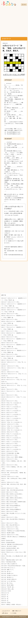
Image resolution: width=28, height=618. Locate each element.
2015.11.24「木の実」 (6, 591)
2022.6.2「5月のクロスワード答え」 (9, 336)
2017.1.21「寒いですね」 (7, 583)
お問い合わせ (5, 613)
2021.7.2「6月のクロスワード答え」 (9, 395)
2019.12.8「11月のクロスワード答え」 (10, 476)
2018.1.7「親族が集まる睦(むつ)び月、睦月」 (12, 559)
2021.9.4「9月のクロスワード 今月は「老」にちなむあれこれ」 (13, 380)
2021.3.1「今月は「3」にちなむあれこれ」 (11, 410)
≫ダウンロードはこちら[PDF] (14, 74)
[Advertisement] (14, 22)
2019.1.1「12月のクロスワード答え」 (10, 527)
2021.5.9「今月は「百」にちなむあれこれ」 (11, 402)
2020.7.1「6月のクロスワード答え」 (9, 443)
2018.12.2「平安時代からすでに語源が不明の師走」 (13, 530)
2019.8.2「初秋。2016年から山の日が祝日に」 (12, 494)
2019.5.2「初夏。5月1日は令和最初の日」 (11, 505)
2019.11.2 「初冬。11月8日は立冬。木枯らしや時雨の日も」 (13, 479)
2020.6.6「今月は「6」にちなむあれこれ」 (11, 445)
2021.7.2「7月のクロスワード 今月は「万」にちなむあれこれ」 (13, 392)
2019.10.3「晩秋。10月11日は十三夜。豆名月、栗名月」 (13, 485)
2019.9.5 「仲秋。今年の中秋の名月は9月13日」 (12, 490)
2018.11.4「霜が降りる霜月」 (8, 532)
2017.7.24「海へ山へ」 (6, 571)
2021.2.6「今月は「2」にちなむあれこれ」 (11, 414)
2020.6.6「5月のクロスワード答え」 (9, 447)
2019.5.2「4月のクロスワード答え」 (9, 507)
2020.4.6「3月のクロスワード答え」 (9, 455)
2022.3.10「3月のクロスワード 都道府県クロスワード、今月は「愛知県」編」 (13, 351)
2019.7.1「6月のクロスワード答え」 (9, 499)
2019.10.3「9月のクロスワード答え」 (10, 488)
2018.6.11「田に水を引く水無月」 (9, 546)
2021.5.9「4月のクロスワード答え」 (9, 404)
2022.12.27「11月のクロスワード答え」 (10, 302)
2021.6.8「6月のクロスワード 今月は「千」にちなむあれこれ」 (13, 398)
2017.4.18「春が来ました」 (7, 577)
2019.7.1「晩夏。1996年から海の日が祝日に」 (12, 497)
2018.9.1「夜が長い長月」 (7, 540)
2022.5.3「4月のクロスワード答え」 (9, 342)
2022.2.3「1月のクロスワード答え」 (9, 360)
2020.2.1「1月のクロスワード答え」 (9, 464)
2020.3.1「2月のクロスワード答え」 (9, 459)
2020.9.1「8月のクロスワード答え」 (9, 435)
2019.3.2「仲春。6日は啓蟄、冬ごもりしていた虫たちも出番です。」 (13, 514)
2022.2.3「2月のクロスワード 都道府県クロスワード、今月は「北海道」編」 (13, 357)
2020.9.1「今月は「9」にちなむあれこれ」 (11, 433)
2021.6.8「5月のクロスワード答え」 (9, 400)
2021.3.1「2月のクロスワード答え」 (9, 412)
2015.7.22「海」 (5, 598)
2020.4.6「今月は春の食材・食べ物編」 (10, 453)
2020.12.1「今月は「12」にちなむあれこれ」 (12, 422)
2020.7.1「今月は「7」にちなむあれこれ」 (11, 441)
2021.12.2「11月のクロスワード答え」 (10, 366)
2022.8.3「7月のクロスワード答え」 (9, 325)
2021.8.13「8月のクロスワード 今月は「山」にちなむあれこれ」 (13, 386)
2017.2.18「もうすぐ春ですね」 (8, 581)
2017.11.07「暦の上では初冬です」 (9, 563)
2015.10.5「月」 (5, 594)
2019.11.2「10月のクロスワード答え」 (10, 482)
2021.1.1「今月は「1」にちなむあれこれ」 (11, 418)
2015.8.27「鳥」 (5, 596)
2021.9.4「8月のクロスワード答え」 (9, 383)
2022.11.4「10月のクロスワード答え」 (10, 307)
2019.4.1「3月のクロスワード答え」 (9, 511)
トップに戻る (13, 613)
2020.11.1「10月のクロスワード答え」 (10, 428)
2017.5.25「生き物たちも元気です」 (9, 575)
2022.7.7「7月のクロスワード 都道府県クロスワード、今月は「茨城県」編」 (13, 328)
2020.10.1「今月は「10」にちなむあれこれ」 (12, 430)
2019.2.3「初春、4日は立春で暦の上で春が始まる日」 (13, 520)
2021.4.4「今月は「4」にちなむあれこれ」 (11, 406)
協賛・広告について (16, 610)
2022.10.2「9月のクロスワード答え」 (10, 313)
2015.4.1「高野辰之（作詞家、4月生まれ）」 (12, 604)
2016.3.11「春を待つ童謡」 (7, 585)
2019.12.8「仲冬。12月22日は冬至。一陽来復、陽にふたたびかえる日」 (13, 473)
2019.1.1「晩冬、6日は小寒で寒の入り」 (11, 525)
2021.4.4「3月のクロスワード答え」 (9, 408)
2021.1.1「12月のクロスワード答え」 (10, 420)
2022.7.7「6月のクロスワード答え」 (9, 331)
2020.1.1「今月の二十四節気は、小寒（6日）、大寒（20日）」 (13, 467)
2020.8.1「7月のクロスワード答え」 (9, 439)
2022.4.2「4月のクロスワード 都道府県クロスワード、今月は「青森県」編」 (13, 345)
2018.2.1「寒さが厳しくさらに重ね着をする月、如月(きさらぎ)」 (13, 557)
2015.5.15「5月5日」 (6, 602)
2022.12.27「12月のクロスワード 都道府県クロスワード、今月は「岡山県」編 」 (14, 299)
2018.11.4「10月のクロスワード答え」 (10, 534)
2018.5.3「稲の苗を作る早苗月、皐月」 (10, 548)
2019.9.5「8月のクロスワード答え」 (9, 492)
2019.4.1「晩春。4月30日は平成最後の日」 (11, 509)
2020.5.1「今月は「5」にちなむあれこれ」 (11, 449)
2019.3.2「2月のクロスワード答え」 (9, 517)
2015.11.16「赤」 (5, 592)
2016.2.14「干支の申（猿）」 (8, 587)
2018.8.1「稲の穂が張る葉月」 (8, 542)
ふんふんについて (6, 610)
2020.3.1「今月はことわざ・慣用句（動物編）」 (12, 457)
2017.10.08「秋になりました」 (8, 567)
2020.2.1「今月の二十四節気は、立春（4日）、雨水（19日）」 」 (13, 462)
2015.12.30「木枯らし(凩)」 (7, 589)
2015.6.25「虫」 (5, 600)
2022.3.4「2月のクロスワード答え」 (9, 354)
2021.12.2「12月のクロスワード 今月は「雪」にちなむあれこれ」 (13, 363)
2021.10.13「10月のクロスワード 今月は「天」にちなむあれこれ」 (14, 374)
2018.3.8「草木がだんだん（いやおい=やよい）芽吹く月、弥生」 (13, 553)
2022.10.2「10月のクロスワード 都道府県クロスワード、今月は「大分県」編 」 (13, 310)
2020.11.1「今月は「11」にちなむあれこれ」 (12, 426)
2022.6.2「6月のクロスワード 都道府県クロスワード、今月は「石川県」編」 (13, 334)
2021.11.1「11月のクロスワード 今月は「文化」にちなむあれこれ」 (13, 368)
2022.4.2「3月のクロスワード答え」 (9, 348)
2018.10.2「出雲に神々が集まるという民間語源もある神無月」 (13, 537)
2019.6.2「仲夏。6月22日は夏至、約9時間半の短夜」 (14, 501)
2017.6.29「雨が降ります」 (7, 573)
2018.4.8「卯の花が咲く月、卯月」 (9, 550)
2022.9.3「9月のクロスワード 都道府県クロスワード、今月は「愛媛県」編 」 (13, 316)
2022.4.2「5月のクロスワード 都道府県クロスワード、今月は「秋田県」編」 (13, 339)
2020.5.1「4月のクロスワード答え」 (9, 451)
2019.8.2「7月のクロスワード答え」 (9, 496)
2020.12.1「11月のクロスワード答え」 (10, 424)
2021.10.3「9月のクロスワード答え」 (10, 377)
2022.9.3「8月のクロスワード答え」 (9, 319)
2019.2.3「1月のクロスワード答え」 (9, 523)
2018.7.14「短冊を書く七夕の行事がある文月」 (12, 544)
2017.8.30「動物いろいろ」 (7, 569)
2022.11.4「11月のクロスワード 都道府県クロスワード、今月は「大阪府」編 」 (13, 304)
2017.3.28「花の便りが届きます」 (9, 579)
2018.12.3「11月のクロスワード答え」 (10, 528)
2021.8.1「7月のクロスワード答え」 (9, 389)
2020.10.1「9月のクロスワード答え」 (10, 432)
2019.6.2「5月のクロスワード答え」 (9, 503)
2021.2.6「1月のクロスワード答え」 (9, 416)
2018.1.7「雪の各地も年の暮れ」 (9, 561)
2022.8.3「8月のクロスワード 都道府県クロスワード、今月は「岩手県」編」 (13, 322)
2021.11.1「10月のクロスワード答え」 (10, 371)
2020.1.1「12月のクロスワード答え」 (10, 470)
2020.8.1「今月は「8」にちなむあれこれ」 (11, 437)
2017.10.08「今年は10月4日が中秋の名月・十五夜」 (13, 565)
